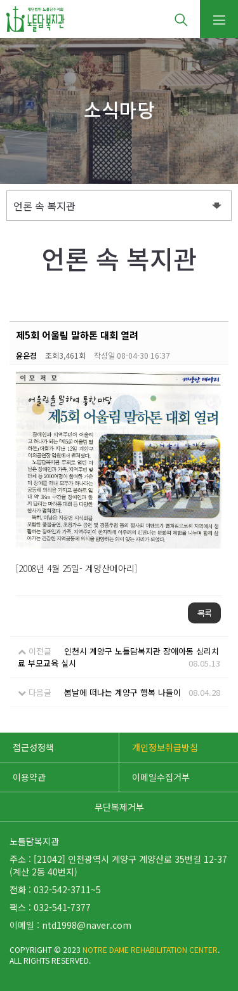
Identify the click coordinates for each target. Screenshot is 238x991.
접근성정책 (33, 747)
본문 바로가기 (0, 0)
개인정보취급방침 (165, 747)
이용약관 (29, 777)
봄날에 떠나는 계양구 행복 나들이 (122, 692)
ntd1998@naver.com (86, 925)
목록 (204, 613)
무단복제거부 (119, 807)
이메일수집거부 (161, 777)
